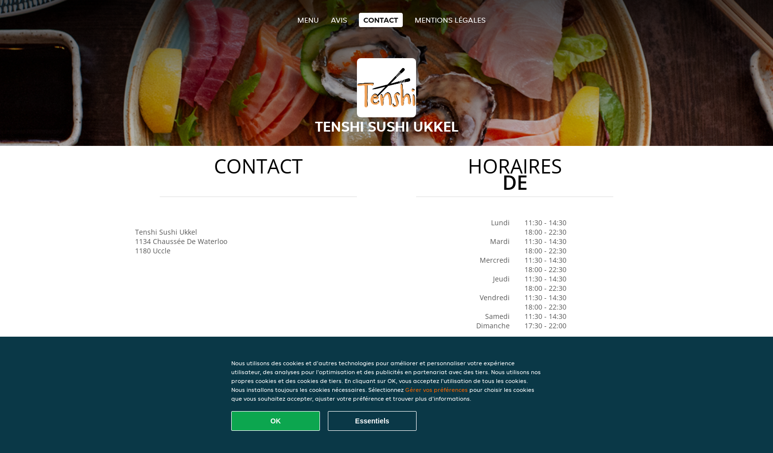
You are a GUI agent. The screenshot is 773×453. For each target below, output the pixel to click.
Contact (380, 20)
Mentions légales (450, 20)
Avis (339, 20)
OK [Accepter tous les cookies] (276, 421)
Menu (308, 20)
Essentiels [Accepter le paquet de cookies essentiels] (372, 421)
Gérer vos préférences (436, 389)
